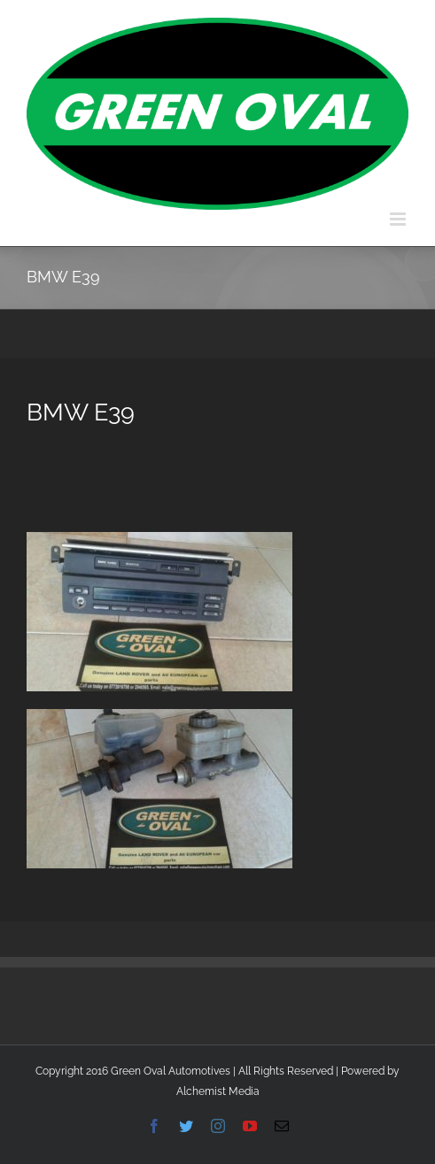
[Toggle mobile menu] (399, 219)
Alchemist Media (218, 1091)
